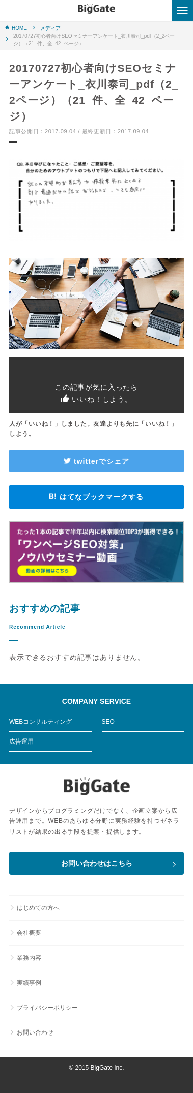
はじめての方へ (38, 907)
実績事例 (29, 982)
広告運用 (21, 741)
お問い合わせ (35, 1032)
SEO (108, 721)
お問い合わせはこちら (96, 863)
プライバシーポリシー (47, 1007)
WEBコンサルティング (40, 721)
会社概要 (29, 932)
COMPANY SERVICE (96, 701)
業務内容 (29, 957)
